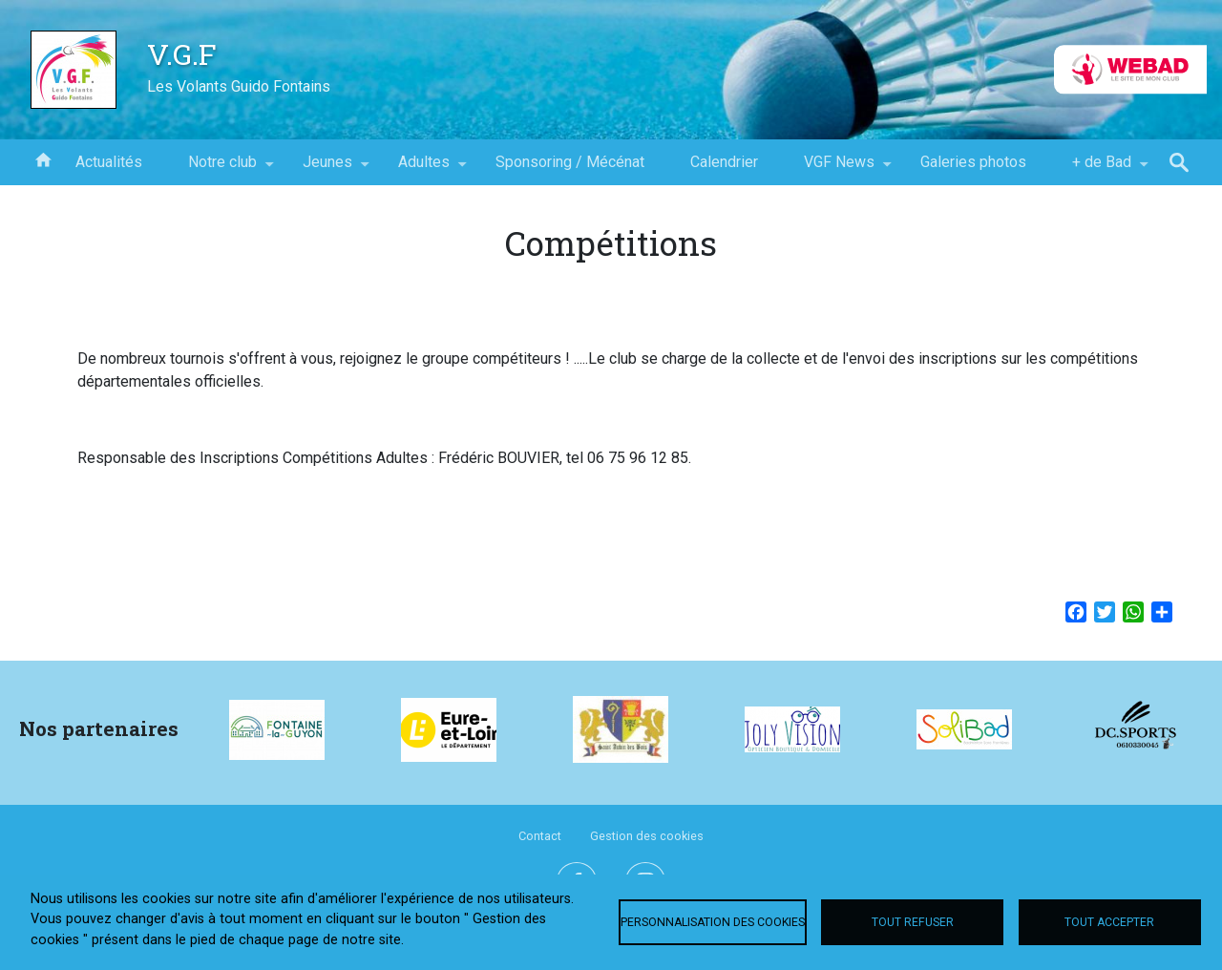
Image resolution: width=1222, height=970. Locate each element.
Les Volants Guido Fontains (238, 86)
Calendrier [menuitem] (724, 162)
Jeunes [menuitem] (327, 169)
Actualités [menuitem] (108, 162)
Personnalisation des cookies (713, 922)
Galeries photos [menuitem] (973, 162)
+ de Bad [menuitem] (1101, 169)
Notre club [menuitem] (222, 169)
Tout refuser (913, 922)
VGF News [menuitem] (839, 169)
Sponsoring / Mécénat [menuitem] (569, 162)
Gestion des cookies (647, 836)
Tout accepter (1109, 922)
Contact (539, 836)
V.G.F (182, 53)
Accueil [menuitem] (43, 158)
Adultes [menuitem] (424, 169)
